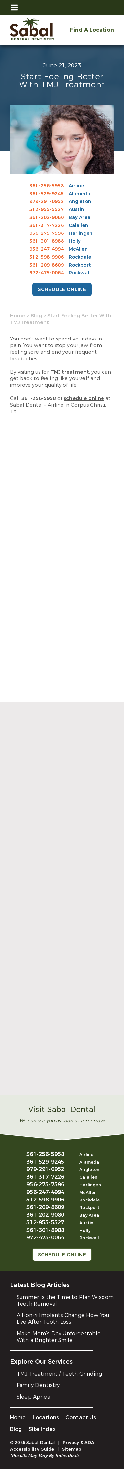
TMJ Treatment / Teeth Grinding (59, 1373)
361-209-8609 (46, 265)
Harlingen (80, 233)
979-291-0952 (46, 201)
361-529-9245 (46, 194)
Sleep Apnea (33, 1396)
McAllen (78, 249)
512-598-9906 (46, 257)
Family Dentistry (38, 1385)
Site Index (42, 1429)
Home (17, 315)
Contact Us (80, 1417)
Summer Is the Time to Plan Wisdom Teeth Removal (65, 1300)
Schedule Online (62, 289)
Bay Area (79, 217)
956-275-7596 (46, 233)
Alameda (79, 194)
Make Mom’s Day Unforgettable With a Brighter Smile (59, 1337)
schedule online (84, 398)
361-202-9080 (46, 217)
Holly (75, 241)
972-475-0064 (46, 273)
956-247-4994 (46, 249)
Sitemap (72, 1449)
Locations (46, 1417)
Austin (76, 209)
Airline (76, 186)
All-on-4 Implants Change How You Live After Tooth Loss (63, 1318)
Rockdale (80, 257)
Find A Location (92, 29)
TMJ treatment (69, 372)
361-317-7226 (46, 225)
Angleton (80, 201)
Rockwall (80, 273)
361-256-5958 (46, 186)
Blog (36, 315)
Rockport (80, 265)
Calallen (78, 225)
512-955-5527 (46, 209)
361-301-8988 (46, 241)
